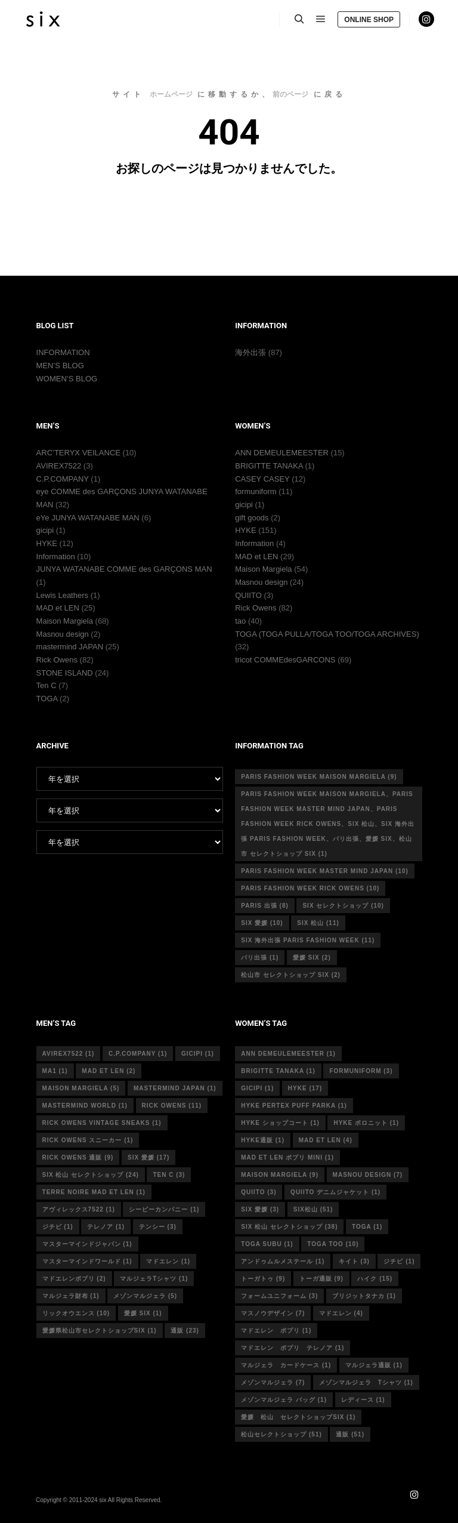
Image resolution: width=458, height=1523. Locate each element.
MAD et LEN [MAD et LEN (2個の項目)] (108, 1071)
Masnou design (62, 634)
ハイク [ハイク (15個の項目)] (374, 1278)
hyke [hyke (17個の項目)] (305, 1088)
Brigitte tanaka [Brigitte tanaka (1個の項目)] (278, 1071)
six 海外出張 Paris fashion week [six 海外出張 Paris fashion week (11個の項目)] (308, 940)
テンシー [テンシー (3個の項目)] (158, 1226)
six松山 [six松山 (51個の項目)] (313, 1209)
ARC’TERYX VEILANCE (78, 452)
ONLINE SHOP (369, 20)
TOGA (47, 698)
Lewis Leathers (62, 595)
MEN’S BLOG (60, 365)
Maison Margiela (64, 620)
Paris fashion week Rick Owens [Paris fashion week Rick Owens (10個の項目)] (310, 888)
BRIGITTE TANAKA (269, 465)
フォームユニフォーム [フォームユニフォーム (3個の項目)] (279, 1296)
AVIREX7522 (59, 465)
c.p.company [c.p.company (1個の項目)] (138, 1053)
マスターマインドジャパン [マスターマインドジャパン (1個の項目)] (87, 1244)
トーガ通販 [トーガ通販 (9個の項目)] (321, 1278)
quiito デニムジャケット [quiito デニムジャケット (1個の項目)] (335, 1192)
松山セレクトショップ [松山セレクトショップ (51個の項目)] (281, 1434)
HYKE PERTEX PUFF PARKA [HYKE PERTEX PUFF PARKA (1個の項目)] (294, 1105)
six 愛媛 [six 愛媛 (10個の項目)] (262, 923)
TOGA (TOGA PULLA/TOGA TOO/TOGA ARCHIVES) (327, 634)
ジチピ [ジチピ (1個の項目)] (57, 1226)
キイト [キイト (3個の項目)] (354, 1261)
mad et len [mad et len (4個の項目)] (325, 1140)
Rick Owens (57, 659)
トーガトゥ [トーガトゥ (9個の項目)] (263, 1278)
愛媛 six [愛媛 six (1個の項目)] (143, 1313)
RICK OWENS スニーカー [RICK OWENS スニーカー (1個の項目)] (88, 1140)
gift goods (251, 517)
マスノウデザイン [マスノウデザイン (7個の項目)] (273, 1313)
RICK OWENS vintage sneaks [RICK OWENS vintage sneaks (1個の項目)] (102, 1123)
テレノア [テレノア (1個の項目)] (106, 1226)
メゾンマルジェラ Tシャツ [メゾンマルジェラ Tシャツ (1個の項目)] (366, 1382)
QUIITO (248, 595)
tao (240, 620)
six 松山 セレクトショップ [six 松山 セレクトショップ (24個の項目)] (90, 1174)
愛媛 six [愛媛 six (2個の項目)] (312, 957)
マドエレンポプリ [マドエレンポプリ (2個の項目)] (74, 1278)
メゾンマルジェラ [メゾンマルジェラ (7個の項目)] (273, 1382)
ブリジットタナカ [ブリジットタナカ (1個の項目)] (364, 1296)
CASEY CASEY (262, 478)
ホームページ (171, 94)
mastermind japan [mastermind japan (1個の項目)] (175, 1088)
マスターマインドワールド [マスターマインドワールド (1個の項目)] (87, 1261)
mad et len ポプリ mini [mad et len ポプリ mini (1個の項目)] (287, 1157)
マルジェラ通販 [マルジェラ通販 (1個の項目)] (374, 1365)
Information (55, 556)
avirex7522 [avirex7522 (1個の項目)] (68, 1053)
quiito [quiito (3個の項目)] (258, 1192)
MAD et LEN (57, 607)
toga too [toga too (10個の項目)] (332, 1244)
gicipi (45, 530)
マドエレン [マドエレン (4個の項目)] (341, 1313)
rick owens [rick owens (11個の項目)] (172, 1105)
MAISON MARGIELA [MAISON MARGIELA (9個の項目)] (279, 1174)
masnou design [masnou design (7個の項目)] (368, 1174)
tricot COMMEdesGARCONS (285, 659)
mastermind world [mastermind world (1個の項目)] (85, 1105)
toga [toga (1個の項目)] (367, 1226)
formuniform (255, 491)
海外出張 (250, 352)
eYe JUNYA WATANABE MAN (88, 517)
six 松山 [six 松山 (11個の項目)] (318, 923)
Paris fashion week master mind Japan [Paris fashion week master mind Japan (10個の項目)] (325, 871)
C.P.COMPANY (62, 478)
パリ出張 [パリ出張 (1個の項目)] (259, 957)
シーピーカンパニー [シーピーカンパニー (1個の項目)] (164, 1209)
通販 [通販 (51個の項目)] (350, 1434)
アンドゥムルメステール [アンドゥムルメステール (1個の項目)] (282, 1261)
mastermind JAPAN (69, 646)
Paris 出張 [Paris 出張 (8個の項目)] (265, 905)
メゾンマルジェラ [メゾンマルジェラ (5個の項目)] (145, 1296)
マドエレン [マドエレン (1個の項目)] (168, 1261)
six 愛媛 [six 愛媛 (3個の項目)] (260, 1209)
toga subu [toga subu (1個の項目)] (267, 1244)
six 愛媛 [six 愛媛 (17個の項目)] (148, 1157)
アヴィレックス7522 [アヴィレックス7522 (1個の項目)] (78, 1209)
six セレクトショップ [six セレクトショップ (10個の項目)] (342, 905)
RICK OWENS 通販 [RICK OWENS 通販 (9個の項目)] (78, 1157)
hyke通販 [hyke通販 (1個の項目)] (262, 1140)
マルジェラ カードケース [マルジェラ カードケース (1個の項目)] (286, 1365)
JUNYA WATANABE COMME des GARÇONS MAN (124, 569)
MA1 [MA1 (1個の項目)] (55, 1071)
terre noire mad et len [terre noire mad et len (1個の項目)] (94, 1192)
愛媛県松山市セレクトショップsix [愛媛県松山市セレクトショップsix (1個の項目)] (99, 1330)
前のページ (290, 94)
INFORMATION (63, 352)
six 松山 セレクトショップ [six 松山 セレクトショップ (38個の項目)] (289, 1226)
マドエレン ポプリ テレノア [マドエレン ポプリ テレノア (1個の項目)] (292, 1348)
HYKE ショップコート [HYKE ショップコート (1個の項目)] (280, 1123)
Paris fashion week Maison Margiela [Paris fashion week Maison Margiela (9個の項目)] (319, 776)
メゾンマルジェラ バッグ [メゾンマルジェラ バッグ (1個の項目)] (284, 1399)
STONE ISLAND (64, 672)
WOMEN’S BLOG (67, 378)
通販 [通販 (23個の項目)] (185, 1330)
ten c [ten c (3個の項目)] (169, 1174)
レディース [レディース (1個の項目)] (363, 1399)
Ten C (46, 685)
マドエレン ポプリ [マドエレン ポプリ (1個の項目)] (276, 1330)
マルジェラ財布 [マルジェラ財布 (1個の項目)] (71, 1296)
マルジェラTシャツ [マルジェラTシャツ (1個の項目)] (154, 1278)
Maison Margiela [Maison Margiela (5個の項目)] (81, 1088)
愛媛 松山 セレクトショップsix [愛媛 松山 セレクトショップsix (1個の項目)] (298, 1417)
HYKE (46, 543)
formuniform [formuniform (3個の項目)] (360, 1071)
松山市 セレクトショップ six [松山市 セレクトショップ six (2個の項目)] (291, 975)
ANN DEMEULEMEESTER (282, 452)
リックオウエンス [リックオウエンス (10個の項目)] (76, 1313)
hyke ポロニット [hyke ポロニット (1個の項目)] (366, 1123)
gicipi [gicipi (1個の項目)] (197, 1053)
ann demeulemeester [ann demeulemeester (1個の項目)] (288, 1053)
